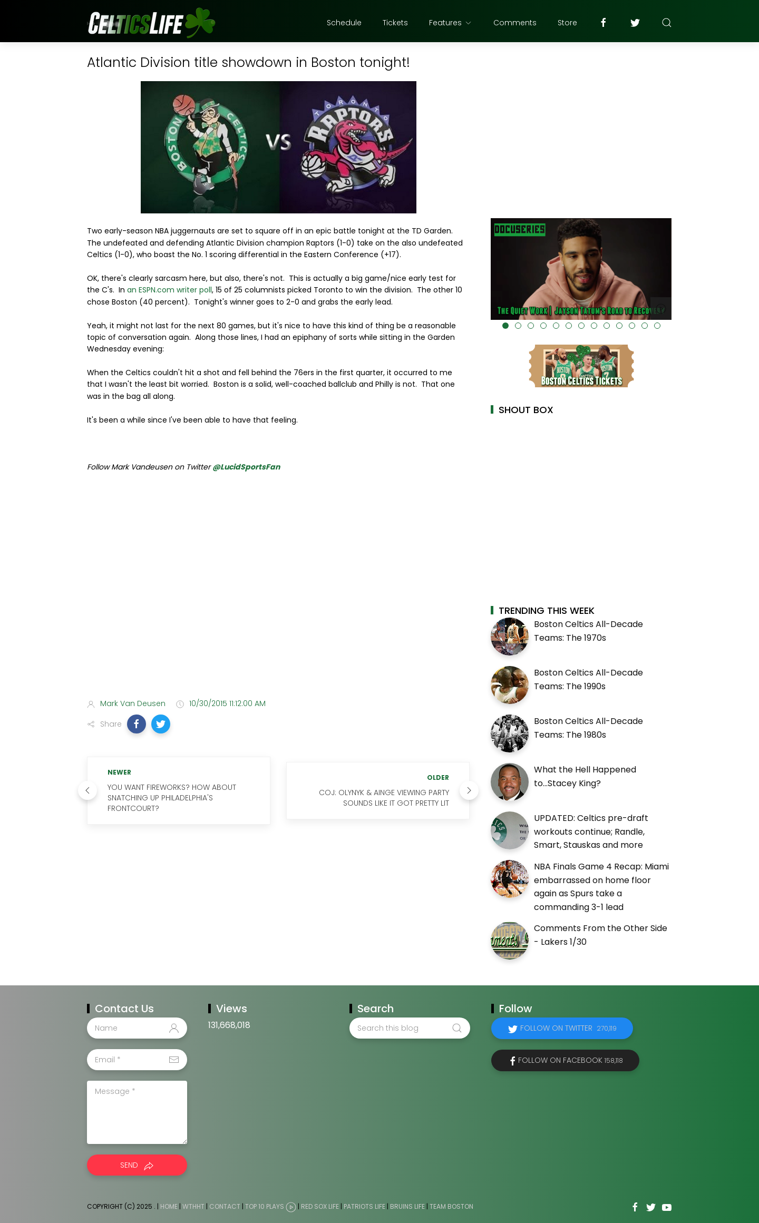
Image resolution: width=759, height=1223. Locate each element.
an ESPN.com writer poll (169, 290)
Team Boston (451, 1206)
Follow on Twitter (568, 1028)
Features (450, 22)
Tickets (395, 22)
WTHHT (193, 1206)
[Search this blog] (409, 1028)
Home (169, 1206)
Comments (515, 22)
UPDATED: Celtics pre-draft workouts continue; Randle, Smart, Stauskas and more (591, 831)
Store (567, 22)
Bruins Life (407, 1206)
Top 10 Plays (264, 1206)
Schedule (344, 22)
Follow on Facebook (570, 1060)
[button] (136, 724)
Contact (224, 1206)
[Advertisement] (278, 607)
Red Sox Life (320, 1206)
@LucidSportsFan (246, 467)
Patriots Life (364, 1206)
